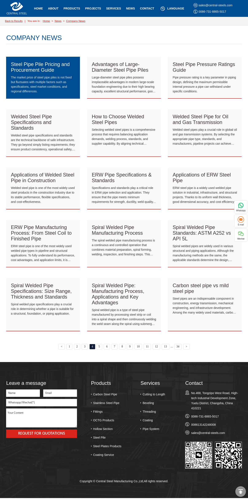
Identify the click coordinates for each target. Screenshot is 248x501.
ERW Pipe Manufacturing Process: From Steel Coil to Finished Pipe (42, 234)
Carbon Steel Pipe (105, 397)
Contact (147, 8)
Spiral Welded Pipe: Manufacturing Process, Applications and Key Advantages (118, 296)
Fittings (98, 414)
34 (178, 349)
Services (113, 8)
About (53, 8)
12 (156, 349)
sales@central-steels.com (213, 5)
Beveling (148, 405)
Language (171, 8)
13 (166, 349)
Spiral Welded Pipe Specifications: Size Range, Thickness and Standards (42, 293)
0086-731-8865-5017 (209, 11)
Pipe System (151, 431)
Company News (76, 21)
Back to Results (14, 21)
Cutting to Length (154, 397)
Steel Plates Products (107, 449)
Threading (149, 414)
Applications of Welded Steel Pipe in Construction (43, 179)
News (130, 8)
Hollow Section (103, 431)
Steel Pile (99, 440)
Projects (93, 8)
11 (147, 349)
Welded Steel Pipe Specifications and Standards (32, 123)
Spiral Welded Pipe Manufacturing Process (117, 231)
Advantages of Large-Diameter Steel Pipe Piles (120, 67)
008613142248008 (203, 427)
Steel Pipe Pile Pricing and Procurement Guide (41, 67)
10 (138, 349)
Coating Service (103, 457)
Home (38, 8)
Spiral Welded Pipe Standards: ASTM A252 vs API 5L (202, 234)
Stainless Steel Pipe (106, 405)
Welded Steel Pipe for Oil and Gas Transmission (201, 120)
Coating (148, 423)
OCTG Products (103, 423)
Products (71, 8)
